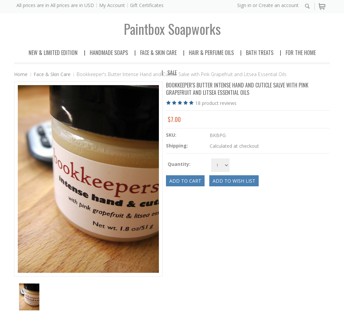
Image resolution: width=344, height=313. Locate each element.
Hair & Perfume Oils (211, 53)
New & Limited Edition (53, 53)
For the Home (301, 53)
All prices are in (72, 5)
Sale (172, 73)
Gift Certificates (147, 5)
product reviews (215, 103)
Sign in (244, 5)
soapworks (172, 29)
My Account (112, 5)
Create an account (279, 5)
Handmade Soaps (109, 53)
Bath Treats (259, 53)
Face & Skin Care (158, 53)
